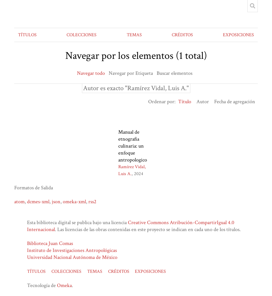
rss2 (92, 201)
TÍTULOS (27, 35)
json (56, 201)
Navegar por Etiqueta (131, 73)
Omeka (64, 285)
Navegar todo (91, 73)
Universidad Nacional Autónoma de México (72, 257)
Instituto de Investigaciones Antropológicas (72, 250)
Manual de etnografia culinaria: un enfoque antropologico (132, 146)
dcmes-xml (38, 201)
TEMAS (134, 35)
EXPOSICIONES (238, 35)
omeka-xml (74, 201)
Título (184, 101)
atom (19, 201)
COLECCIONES (81, 35)
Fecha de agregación (234, 101)
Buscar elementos (174, 73)
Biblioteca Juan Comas (50, 243)
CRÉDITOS (182, 35)
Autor (202, 101)
